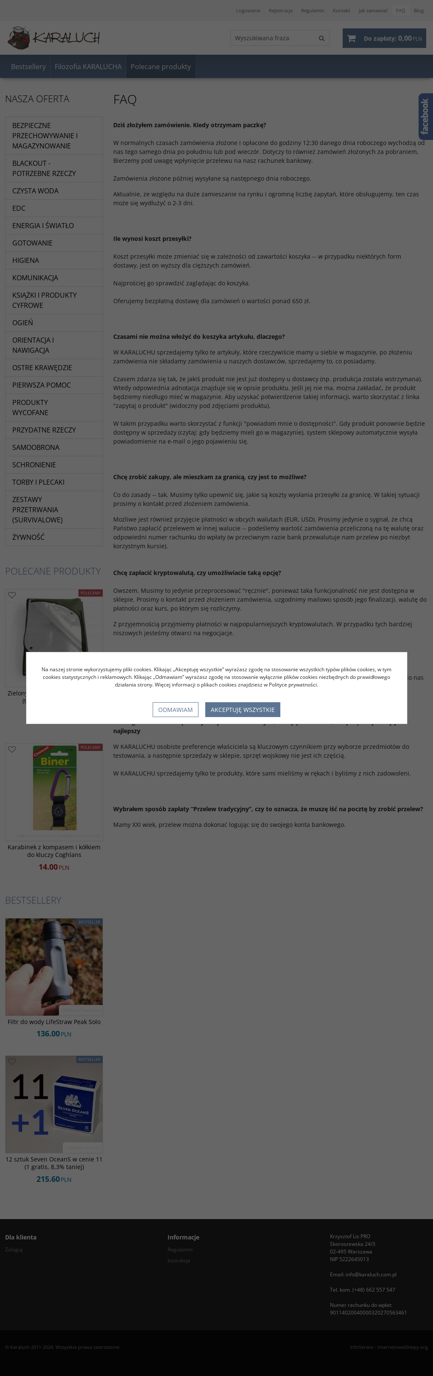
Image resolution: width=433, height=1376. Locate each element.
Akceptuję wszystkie (243, 710)
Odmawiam (175, 710)
